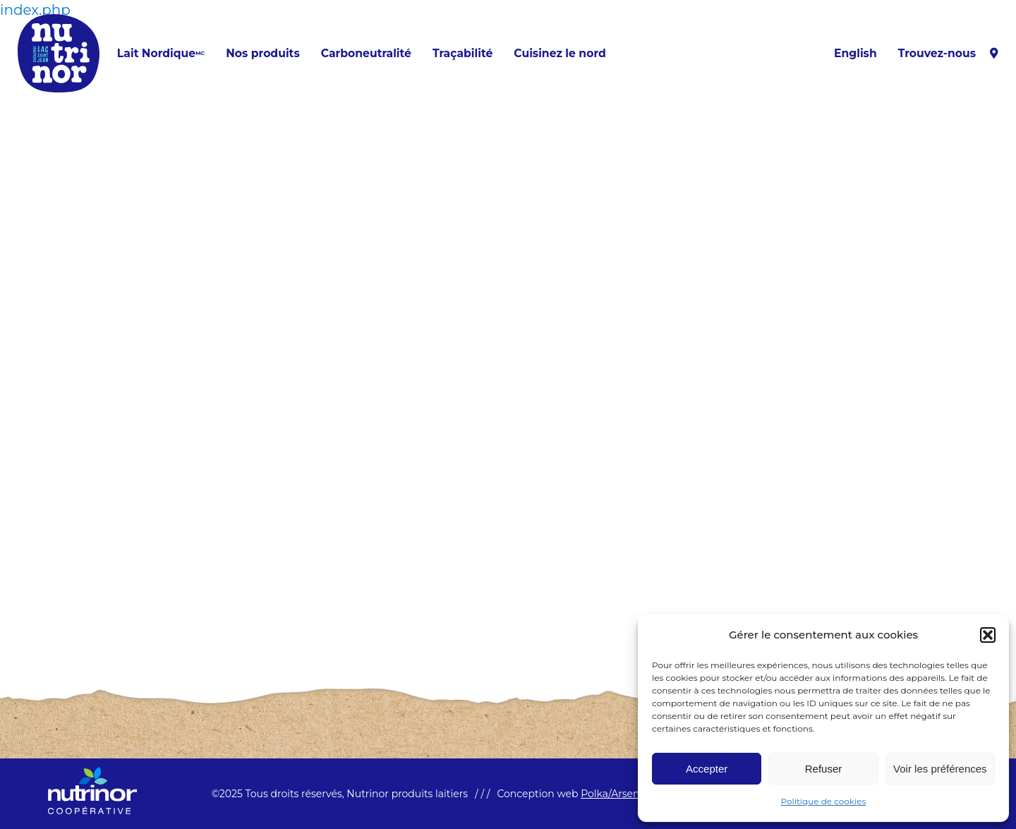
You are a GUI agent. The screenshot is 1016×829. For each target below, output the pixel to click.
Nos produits (262, 53)
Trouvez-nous (948, 53)
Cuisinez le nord (559, 53)
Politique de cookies (823, 801)
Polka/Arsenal (614, 793)
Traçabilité (462, 53)
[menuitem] (855, 53)
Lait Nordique (161, 53)
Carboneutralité (366, 53)
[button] (988, 635)
